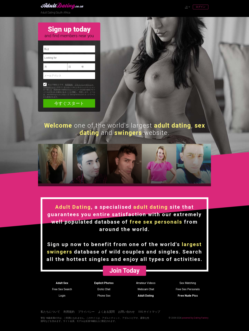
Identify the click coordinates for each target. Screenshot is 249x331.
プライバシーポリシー (84, 85)
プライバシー (86, 311)
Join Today (124, 270)
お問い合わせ (126, 311)
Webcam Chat (145, 289)
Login (62, 295)
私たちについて (50, 311)
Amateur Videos (145, 283)
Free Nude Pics (188, 295)
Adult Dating (146, 295)
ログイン (200, 6)
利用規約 (69, 85)
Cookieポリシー (49, 87)
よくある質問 (106, 311)
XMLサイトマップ (149, 311)
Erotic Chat (103, 289)
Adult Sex (62, 283)
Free (62, 289)
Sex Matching (187, 283)
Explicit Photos (104, 283)
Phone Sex (103, 295)
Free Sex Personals (188, 289)
